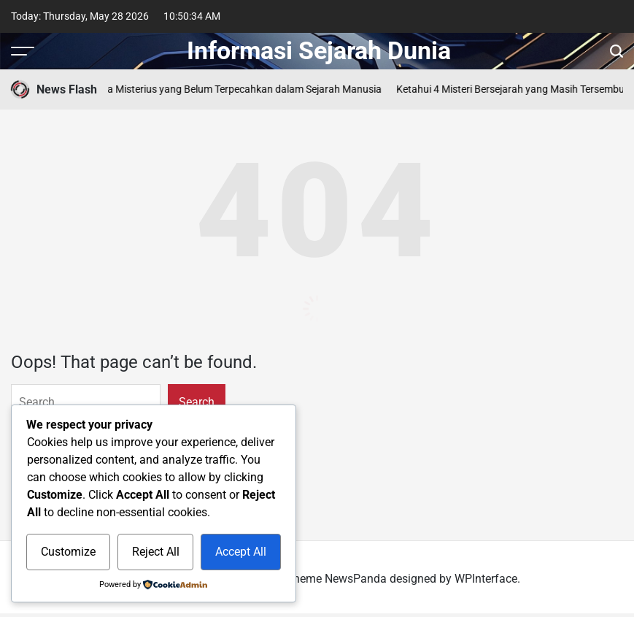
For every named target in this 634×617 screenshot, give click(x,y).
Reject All (155, 552)
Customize (68, 552)
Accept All (240, 552)
